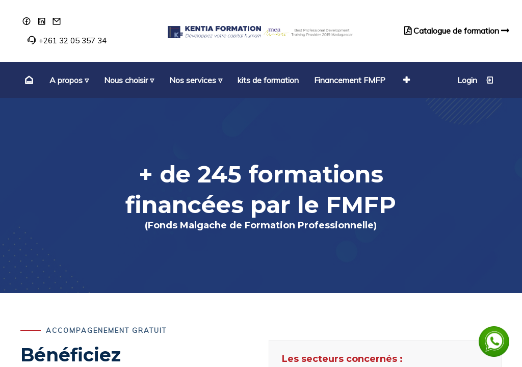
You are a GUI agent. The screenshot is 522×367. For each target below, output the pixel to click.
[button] (405, 80)
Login (475, 80)
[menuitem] (28, 80)
